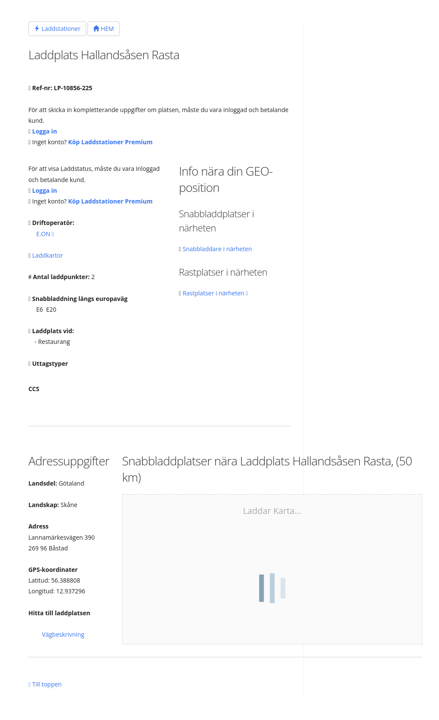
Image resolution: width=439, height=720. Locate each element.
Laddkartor (47, 255)
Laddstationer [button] (57, 28)
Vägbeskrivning (63, 634)
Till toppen (45, 684)
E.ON (45, 234)
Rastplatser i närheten (215, 293)
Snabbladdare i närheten (217, 249)
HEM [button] (103, 28)
